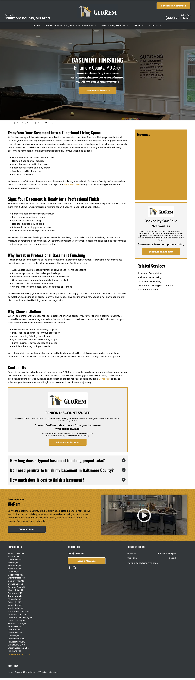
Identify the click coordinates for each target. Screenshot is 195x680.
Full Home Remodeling (149, 281)
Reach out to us (72, 184)
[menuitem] (37, 25)
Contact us (104, 378)
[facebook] (70, 568)
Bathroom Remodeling (149, 277)
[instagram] (74, 568)
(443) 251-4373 (177, 18)
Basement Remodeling (149, 273)
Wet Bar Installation (147, 289)
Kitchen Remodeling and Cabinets (155, 285)
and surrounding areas (19, 654)
